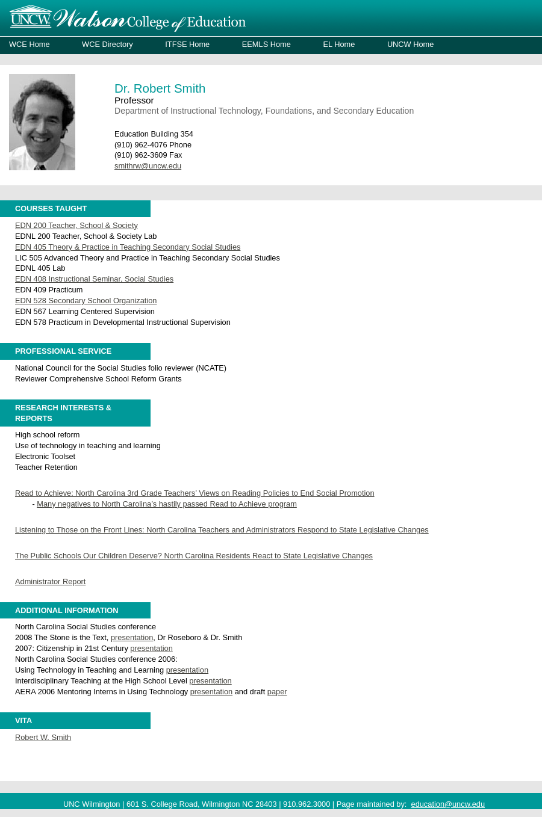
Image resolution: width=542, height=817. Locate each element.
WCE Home (29, 44)
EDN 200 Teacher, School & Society (76, 225)
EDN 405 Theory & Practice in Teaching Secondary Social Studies (127, 246)
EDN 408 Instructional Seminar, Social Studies (94, 278)
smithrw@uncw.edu (147, 165)
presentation (132, 637)
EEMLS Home (266, 44)
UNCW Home (410, 44)
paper (277, 691)
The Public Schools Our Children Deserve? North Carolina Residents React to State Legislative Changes (194, 555)
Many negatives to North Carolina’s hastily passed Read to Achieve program (167, 503)
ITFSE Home (187, 44)
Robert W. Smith (43, 737)
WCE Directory (107, 44)
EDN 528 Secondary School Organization (86, 300)
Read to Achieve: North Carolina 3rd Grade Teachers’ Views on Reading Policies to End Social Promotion (195, 493)
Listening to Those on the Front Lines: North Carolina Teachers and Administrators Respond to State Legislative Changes (222, 529)
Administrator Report (50, 581)
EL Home (339, 44)
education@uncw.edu (448, 804)
